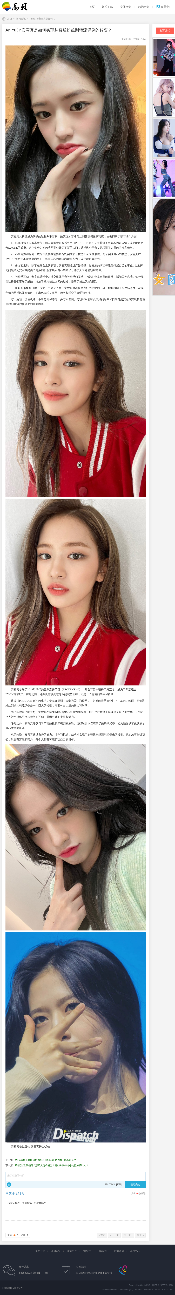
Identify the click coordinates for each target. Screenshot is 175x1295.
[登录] (119, 1184)
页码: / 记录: (17, 1235)
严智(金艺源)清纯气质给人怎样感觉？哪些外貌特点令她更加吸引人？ (51, 1165)
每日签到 (81, 1266)
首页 (92, 6)
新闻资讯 (21, 18)
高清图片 (72, 1251)
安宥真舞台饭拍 (40, 1146)
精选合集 (143, 6)
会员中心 (164, 6)
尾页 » (140, 1235)
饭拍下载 (107, 6)
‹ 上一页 (114, 1235)
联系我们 (119, 1251)
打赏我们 (87, 1251)
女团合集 (125, 6)
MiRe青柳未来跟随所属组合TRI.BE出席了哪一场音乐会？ (45, 1160)
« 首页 (102, 1235)
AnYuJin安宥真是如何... (42, 18)
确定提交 (135, 1184)
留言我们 (103, 1251)
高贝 (9, 18)
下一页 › (128, 1235)
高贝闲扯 (56, 1251)
